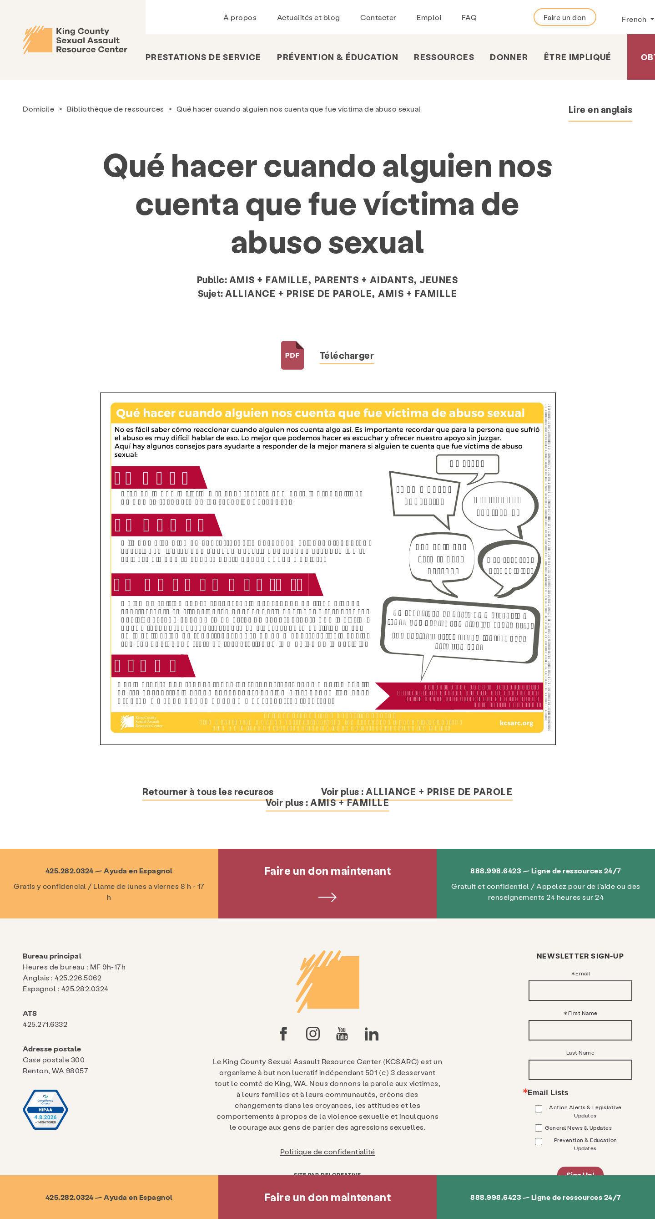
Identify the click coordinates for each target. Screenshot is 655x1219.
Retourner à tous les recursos (208, 791)
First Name (583, 1012)
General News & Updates (578, 1127)
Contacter (378, 17)
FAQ (469, 17)
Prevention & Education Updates (585, 1144)
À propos (240, 17)
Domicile (38, 108)
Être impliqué (578, 56)
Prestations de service (204, 56)
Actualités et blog (308, 17)
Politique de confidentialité (327, 1151)
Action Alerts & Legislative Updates (585, 1111)
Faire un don (565, 17)
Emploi (429, 17)
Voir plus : (417, 791)
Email (582, 973)
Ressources (444, 56)
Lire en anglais (601, 109)
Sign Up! (580, 1174)
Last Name (580, 1052)
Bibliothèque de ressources (115, 108)
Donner (509, 56)
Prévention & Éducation (337, 56)
